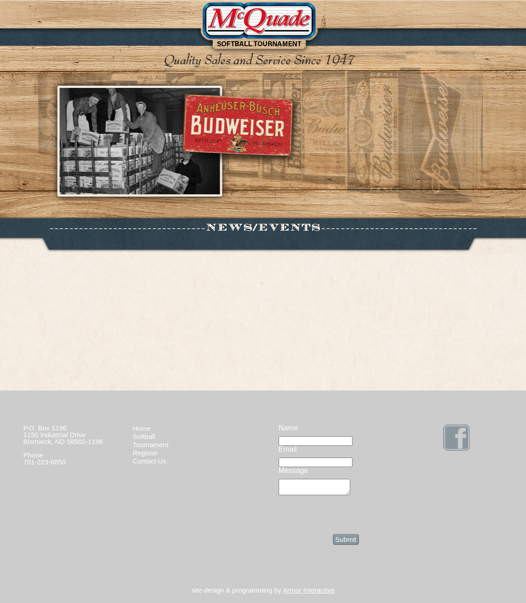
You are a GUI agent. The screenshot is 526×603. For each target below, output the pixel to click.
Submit (346, 542)
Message (293, 470)
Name (288, 428)
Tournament (151, 445)
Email (288, 449)
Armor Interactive (308, 593)
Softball (144, 436)
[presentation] (347, 516)
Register (145, 453)
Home (142, 428)
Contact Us (149, 461)
